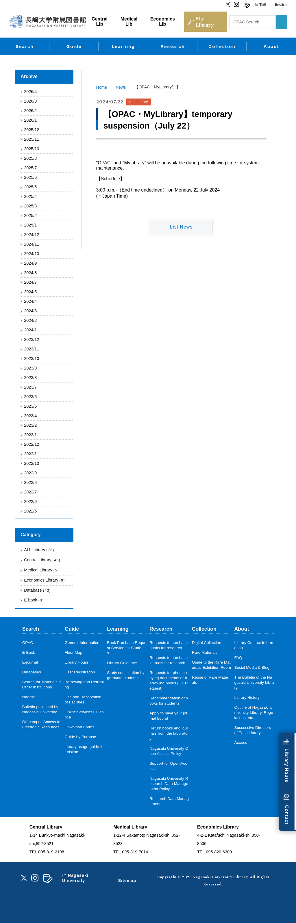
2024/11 (31, 244)
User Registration (80, 672)
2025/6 (30, 177)
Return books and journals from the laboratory (169, 733)
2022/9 (30, 473)
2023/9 (30, 368)
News (121, 87)
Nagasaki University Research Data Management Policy (168, 783)
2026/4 (30, 91)
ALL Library (39, 549)
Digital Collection (206, 642)
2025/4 (30, 196)
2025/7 (30, 168)
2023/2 (30, 425)
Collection (221, 46)
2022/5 (30, 511)
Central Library (42, 560)
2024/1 (30, 330)
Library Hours (286, 766)
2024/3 (30, 311)
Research (172, 46)
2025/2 (30, 215)
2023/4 (30, 415)
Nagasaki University (75, 878)
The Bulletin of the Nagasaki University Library (254, 682)
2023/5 (30, 406)
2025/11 (31, 139)
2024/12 (31, 234)
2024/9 (30, 263)
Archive (29, 76)
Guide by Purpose (80, 737)
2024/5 (30, 291)
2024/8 (30, 272)
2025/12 (31, 129)
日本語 (260, 4)
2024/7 (30, 282)
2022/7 (30, 492)
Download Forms (80, 727)
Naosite (29, 697)
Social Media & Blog (251, 667)
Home (101, 87)
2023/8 (30, 377)
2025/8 (30, 158)
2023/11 (31, 349)
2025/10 (31, 148)
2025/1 (30, 225)
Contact (286, 814)
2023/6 (30, 396)
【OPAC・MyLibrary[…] (156, 87)
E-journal (30, 662)
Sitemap (127, 880)
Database (37, 590)
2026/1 (30, 120)
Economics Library (44, 580)
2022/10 (31, 463)
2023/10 (31, 358)
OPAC (27, 642)
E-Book (28, 652)
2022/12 (31, 444)
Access (240, 742)
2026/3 (30, 101)
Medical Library (41, 570)
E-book (34, 600)
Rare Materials (204, 652)
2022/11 (31, 454)
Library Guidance (122, 663)
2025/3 (30, 206)
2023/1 (30, 434)
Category (30, 534)
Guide (74, 46)
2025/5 (30, 187)
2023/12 (31, 339)
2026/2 (30, 110)
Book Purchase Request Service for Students (126, 647)
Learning (123, 46)
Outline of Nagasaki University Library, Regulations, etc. (253, 712)
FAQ (238, 657)
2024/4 (30, 301)
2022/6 (30, 501)
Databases (31, 672)
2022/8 (30, 482)
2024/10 (31, 253)
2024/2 (30, 320)
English (280, 4)
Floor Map (73, 652)
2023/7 (30, 387)
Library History (247, 697)
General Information (82, 642)
